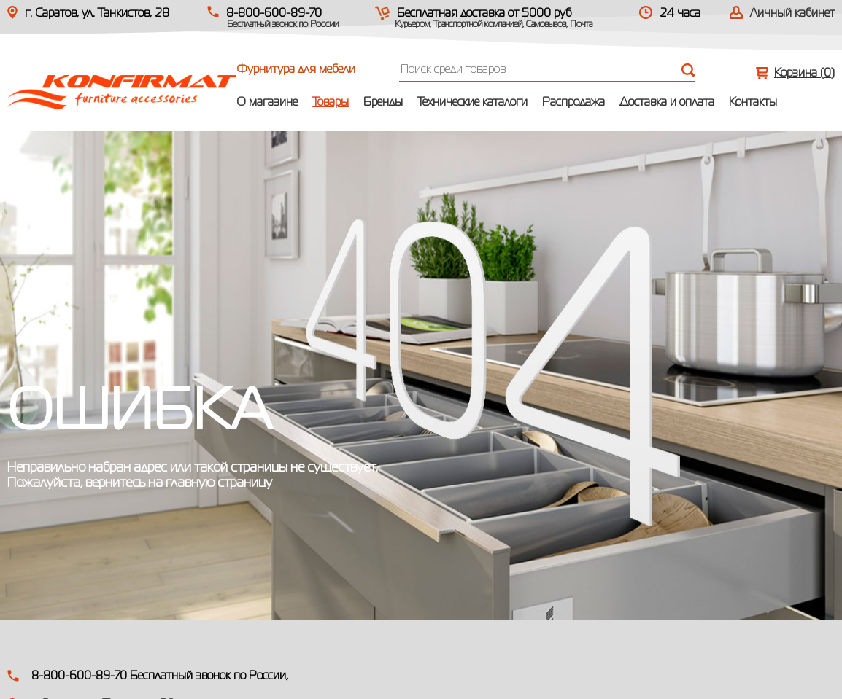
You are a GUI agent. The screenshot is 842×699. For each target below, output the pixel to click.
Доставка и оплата (666, 103)
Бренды (383, 103)
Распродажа (573, 103)
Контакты (753, 103)
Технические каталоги (472, 103)
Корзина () (804, 74)
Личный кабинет (792, 14)
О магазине (267, 103)
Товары (330, 103)
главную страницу (219, 483)
